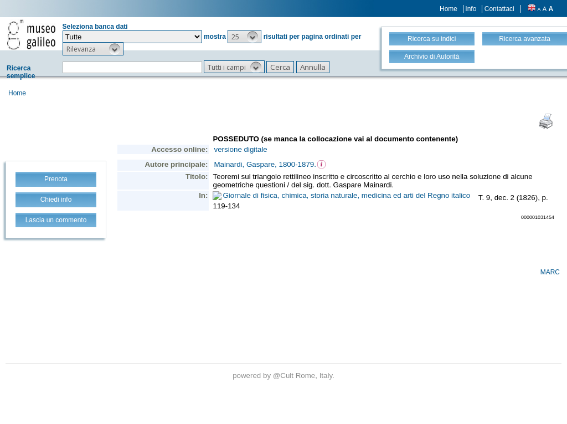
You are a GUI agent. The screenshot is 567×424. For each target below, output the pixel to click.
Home (448, 9)
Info (470, 9)
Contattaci (499, 9)
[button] (244, 36)
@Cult (284, 375)
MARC (550, 272)
